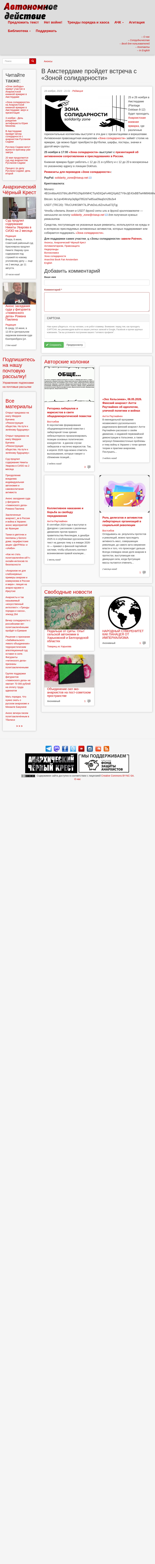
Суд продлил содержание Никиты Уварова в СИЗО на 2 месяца (18, 225)
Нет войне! (53, 22)
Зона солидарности (55, 256)
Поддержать (46, 31)
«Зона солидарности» (112, 138)
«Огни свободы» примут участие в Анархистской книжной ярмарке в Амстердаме (16, 91)
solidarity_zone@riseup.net (71, 177)
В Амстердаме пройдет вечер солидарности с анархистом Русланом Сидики (17, 136)
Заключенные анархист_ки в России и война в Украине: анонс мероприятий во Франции (17, 521)
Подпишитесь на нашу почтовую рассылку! (19, 368)
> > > (19, 726)
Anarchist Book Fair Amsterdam (61, 259)
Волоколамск (51, 252)
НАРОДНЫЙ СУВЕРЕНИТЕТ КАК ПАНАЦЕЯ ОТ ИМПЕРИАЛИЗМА (123, 634)
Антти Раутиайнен (112, 416)
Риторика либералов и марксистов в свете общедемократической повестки (69, 412)
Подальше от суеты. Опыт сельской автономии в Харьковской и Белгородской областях (67, 636)
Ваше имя (50, 277)
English (48, 263)
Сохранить (53, 344)
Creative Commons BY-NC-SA (117, 775)
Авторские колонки (66, 361)
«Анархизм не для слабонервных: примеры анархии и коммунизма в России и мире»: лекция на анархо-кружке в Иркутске (17, 580)
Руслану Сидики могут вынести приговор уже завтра (17, 150)
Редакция (77, 91)
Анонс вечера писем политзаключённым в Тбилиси (17, 716)
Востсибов (53, 421)
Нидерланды (51, 249)
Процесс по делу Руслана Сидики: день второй (17, 171)
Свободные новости (68, 592)
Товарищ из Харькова (59, 646)
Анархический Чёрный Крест (70, 242)
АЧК (119, 22)
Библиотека (19, 31)
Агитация (137, 22)
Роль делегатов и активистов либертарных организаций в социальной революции (122, 521)
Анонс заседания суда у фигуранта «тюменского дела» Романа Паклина (17, 312)
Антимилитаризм (53, 246)
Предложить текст (23, 22)
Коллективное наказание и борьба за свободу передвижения (65, 512)
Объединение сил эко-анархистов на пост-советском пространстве (69, 692)
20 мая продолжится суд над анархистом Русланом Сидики (16, 160)
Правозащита (71, 246)
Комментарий (53, 289)
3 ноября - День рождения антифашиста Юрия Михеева (16, 122)
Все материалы (18, 403)
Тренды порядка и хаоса (88, 22)
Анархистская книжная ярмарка (137, 121)
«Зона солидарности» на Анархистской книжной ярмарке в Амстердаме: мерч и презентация (17, 107)
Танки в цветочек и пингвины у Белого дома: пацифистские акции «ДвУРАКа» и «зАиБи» (16, 541)
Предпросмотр (75, 344)
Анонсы (48, 61)
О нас (77, 779)
